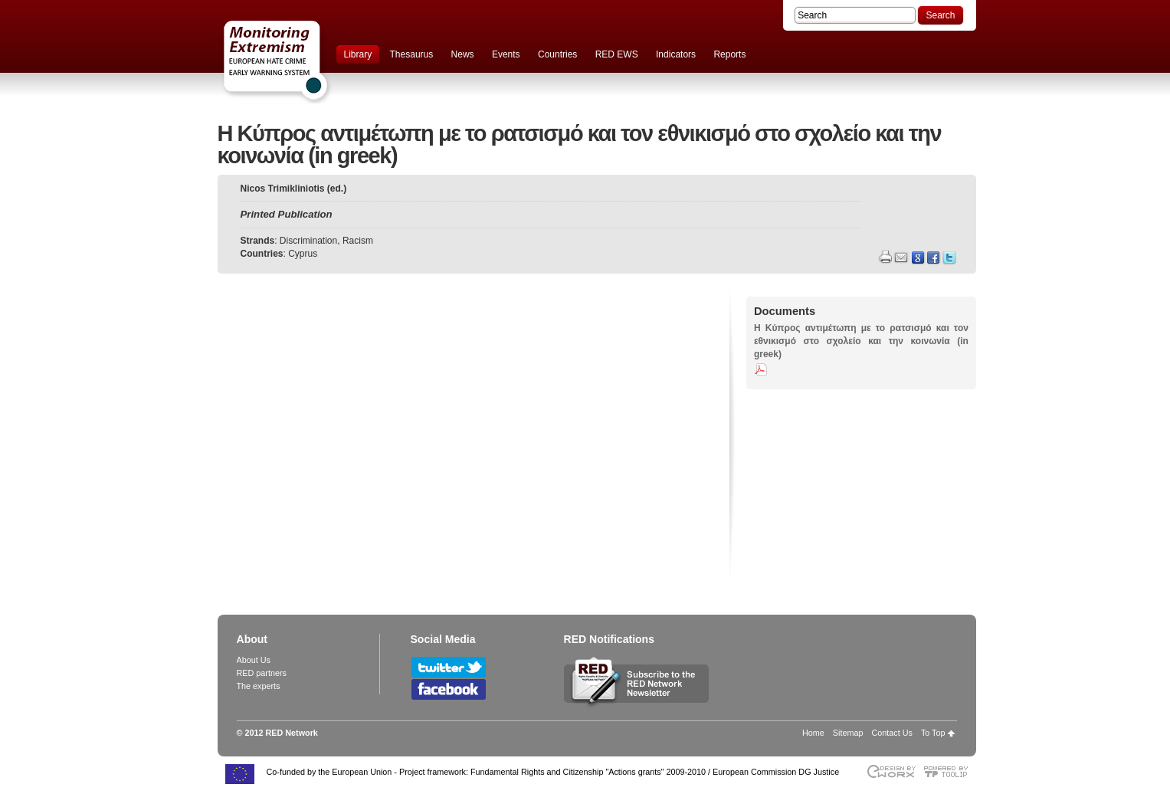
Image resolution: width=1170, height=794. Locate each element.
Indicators (676, 54)
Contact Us (891, 732)
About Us (253, 659)
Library (358, 54)
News (462, 54)
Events (506, 54)
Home (813, 732)
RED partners (262, 673)
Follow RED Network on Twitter (448, 667)
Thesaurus (412, 54)
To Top (933, 732)
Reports (729, 54)
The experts (258, 686)
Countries (557, 54)
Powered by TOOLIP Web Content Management (949, 771)
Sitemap (848, 732)
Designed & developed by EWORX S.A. (890, 771)
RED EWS (616, 54)
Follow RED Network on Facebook (448, 689)
